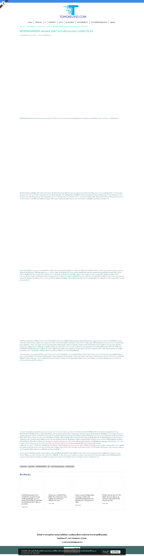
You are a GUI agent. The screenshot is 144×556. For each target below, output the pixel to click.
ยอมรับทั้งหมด (115, 552)
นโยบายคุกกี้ (36, 553)
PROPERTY (52, 22)
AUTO (61, 22)
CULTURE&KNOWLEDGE (99, 22)
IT (45, 22)
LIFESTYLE (38, 22)
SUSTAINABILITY (82, 22)
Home (30, 22)
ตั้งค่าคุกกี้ (105, 552)
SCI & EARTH (70, 22)
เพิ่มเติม (112, 22)
